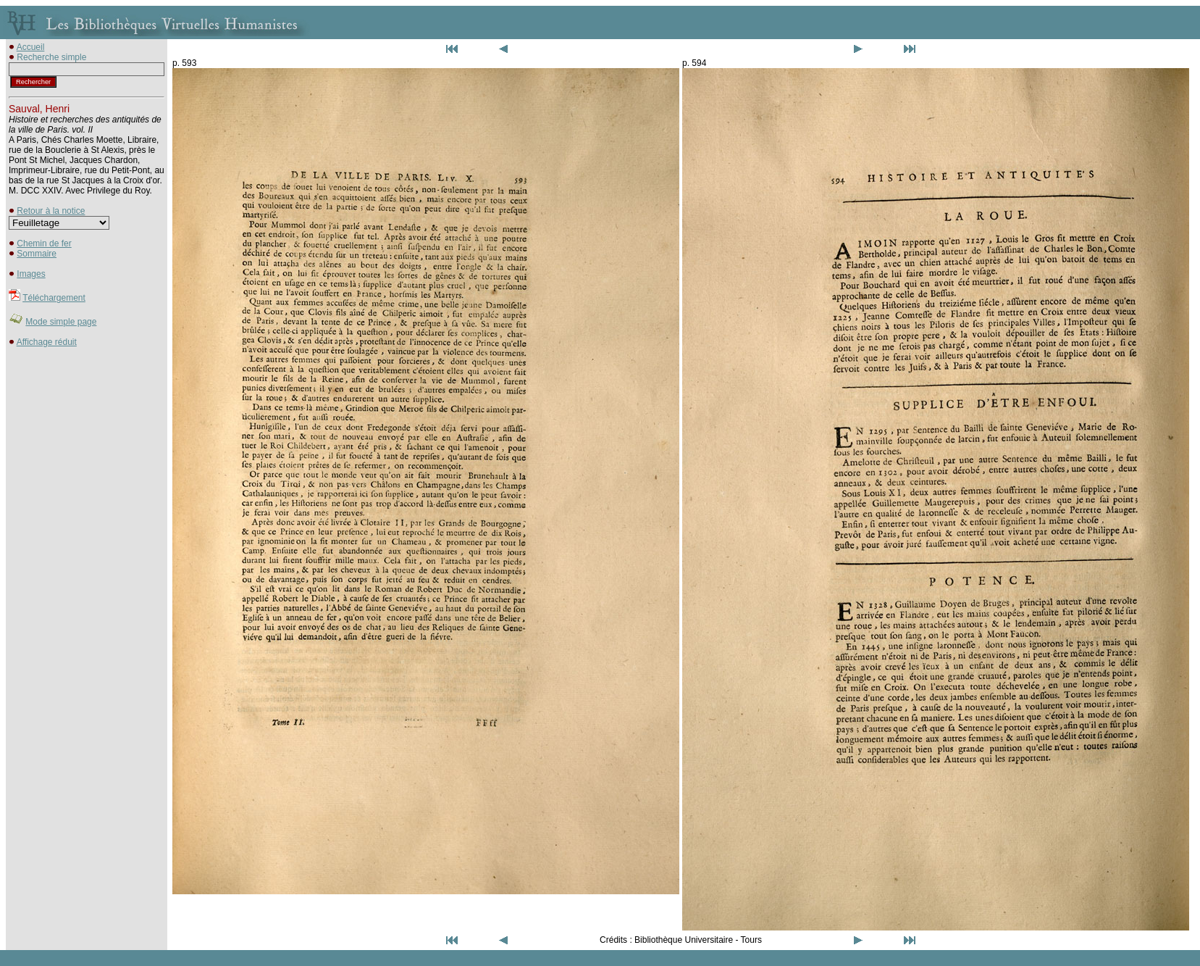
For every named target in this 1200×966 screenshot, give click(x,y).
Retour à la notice (51, 211)
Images (31, 274)
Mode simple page (60, 322)
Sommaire (36, 254)
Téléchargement (53, 298)
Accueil (31, 47)
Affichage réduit (47, 342)
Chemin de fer (44, 243)
